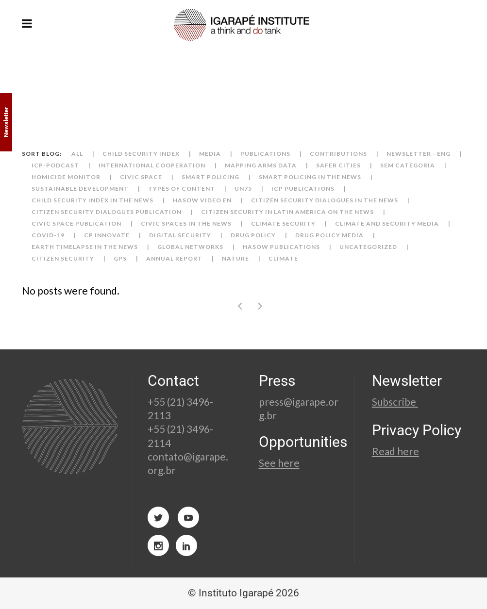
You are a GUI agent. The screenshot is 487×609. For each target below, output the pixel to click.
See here (279, 463)
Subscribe (395, 401)
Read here (395, 451)
